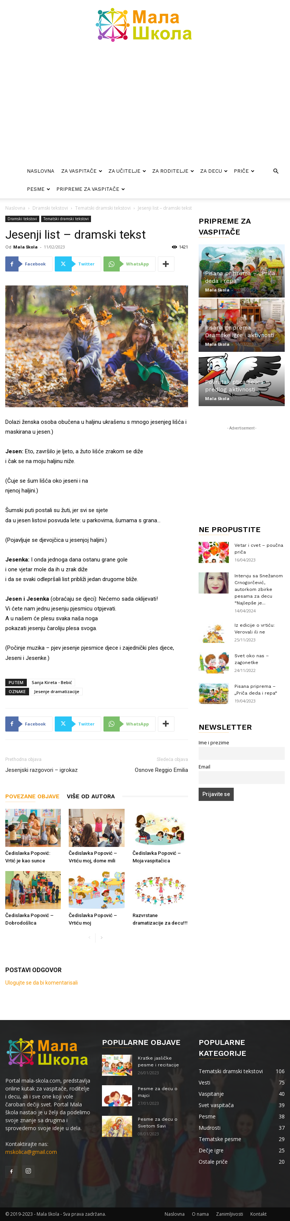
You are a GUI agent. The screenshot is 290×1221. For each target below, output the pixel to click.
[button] (276, 171)
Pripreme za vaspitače (90, 189)
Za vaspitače (81, 171)
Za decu (214, 171)
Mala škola (25, 247)
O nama (200, 1214)
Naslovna (40, 171)
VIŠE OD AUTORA (91, 796)
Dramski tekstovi (50, 208)
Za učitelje (127, 171)
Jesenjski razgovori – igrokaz (41, 770)
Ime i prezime (214, 742)
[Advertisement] (145, 105)
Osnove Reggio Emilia (161, 770)
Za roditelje (173, 171)
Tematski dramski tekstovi (103, 208)
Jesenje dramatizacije (56, 691)
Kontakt (258, 1214)
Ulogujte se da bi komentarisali (41, 983)
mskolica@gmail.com (31, 1151)
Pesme (38, 189)
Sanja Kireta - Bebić (52, 682)
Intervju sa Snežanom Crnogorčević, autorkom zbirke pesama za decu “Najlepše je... (258, 589)
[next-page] (101, 938)
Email (204, 767)
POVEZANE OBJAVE (32, 796)
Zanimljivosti (229, 1214)
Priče (244, 171)
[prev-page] (89, 938)
